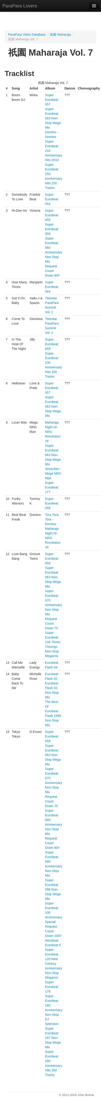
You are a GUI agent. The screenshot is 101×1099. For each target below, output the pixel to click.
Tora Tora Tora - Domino (51, 519)
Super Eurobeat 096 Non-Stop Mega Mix (53, 889)
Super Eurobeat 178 (51, 986)
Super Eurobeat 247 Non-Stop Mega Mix (53, 1038)
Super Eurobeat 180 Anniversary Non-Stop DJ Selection (53, 1010)
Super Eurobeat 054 (51, 199)
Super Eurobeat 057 (51, 99)
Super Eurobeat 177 (51, 487)
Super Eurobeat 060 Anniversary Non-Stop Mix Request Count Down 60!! (53, 256)
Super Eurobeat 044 (51, 286)
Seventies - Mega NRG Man (53, 473)
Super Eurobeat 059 (51, 344)
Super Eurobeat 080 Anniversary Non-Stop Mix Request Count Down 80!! (53, 829)
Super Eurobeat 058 (51, 503)
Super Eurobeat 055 (51, 215)
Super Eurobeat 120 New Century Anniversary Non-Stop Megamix (53, 963)
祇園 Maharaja (60, 34)
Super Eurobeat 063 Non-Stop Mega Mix (53, 118)
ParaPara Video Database (27, 34)
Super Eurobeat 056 (51, 229)
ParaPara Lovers (19, 5)
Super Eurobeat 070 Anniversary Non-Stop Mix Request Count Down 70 (53, 609)
